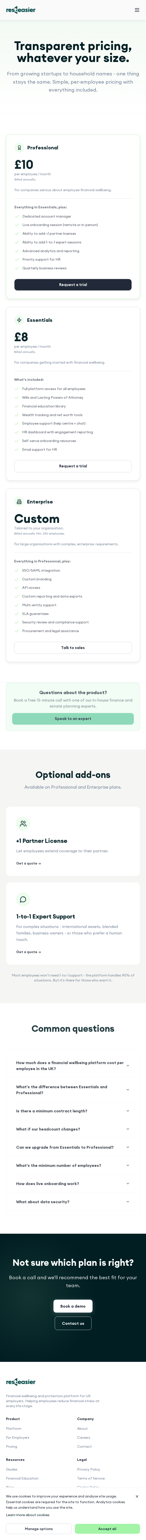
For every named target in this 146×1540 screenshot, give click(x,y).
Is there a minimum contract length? (73, 1118)
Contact (84, 1446)
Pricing (11, 1446)
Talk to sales (73, 653)
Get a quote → (28, 869)
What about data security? (73, 1209)
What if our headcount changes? (73, 1136)
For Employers (17, 1437)
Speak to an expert (73, 726)
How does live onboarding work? (73, 1191)
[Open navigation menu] (137, 10)
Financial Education (22, 1478)
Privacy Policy (88, 1469)
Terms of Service (91, 1478)
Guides (11, 1469)
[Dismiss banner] (137, 1496)
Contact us (73, 1323)
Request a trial (73, 472)
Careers (83, 1437)
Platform (13, 1428)
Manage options (39, 1529)
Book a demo (73, 1306)
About (82, 1428)
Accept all (107, 1529)
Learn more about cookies (27, 1515)
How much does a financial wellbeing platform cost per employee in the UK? (73, 1073)
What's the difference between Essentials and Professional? (73, 1097)
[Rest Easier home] (21, 10)
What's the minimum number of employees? (73, 1172)
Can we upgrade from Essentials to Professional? (73, 1154)
